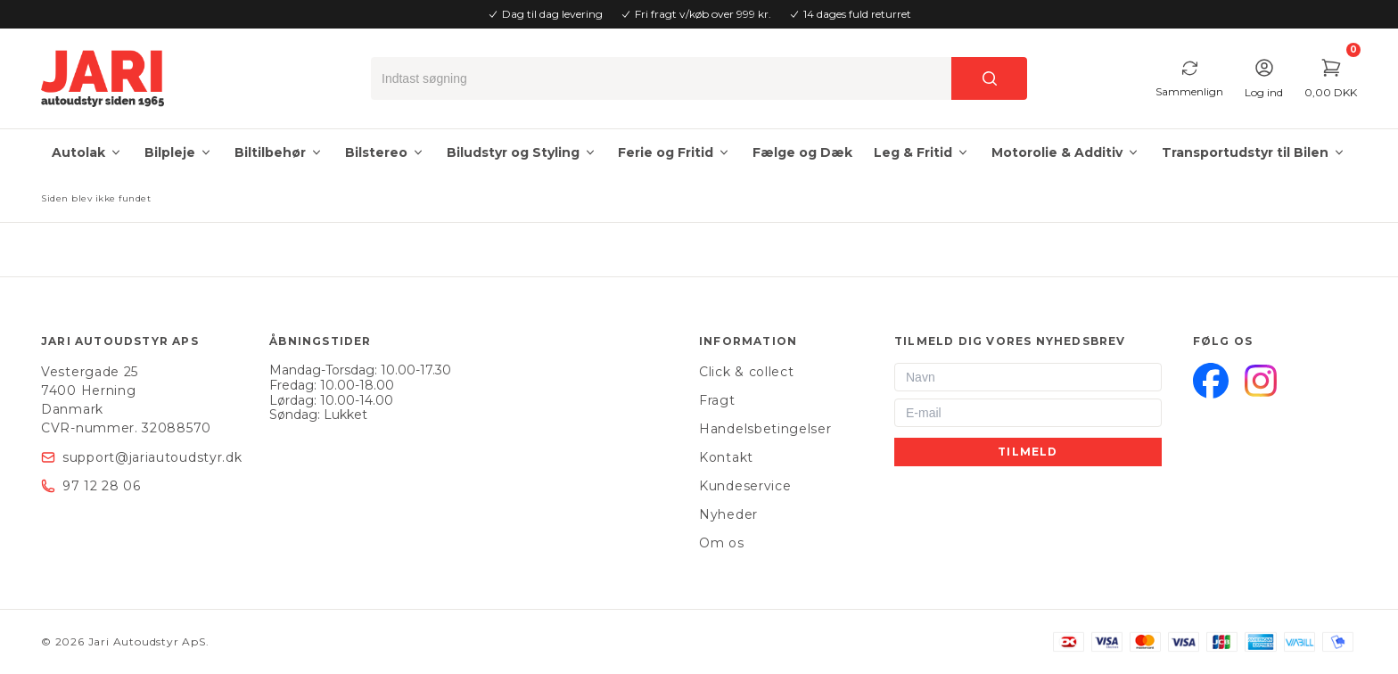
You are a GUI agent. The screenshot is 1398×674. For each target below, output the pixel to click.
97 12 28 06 (101, 486)
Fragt (717, 400)
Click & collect (746, 372)
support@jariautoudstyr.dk (152, 457)
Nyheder (728, 514)
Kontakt (726, 457)
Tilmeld (1027, 451)
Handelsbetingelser (765, 429)
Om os (721, 543)
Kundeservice (745, 486)
